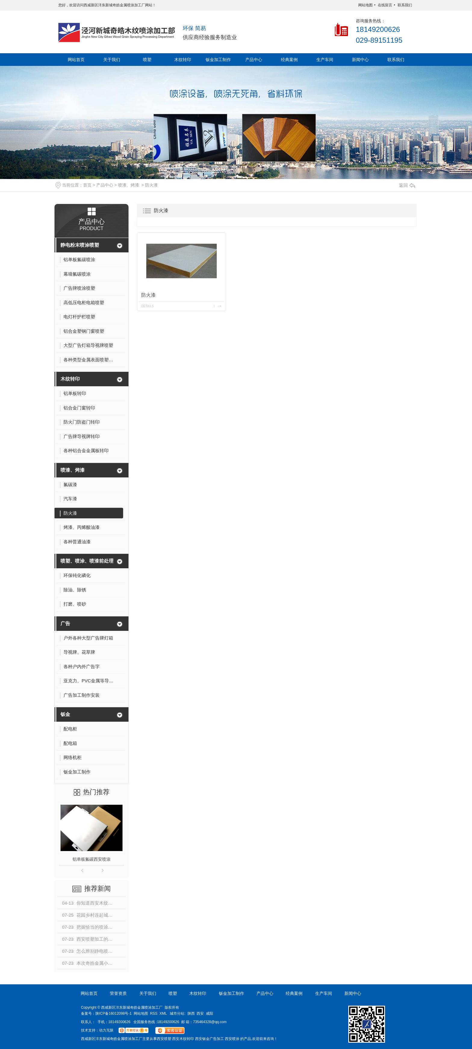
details (147, 306)
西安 (200, 1013)
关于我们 (111, 59)
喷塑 (147, 59)
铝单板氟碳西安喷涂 (91, 859)
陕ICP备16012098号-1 (113, 1013)
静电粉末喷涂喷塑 (80, 245)
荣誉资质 (118, 993)
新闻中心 (360, 59)
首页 (87, 185)
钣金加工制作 (218, 59)
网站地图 (365, 5)
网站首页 (76, 59)
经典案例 (289, 59)
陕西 (191, 1013)
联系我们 (405, 5)
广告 (65, 623)
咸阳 (209, 1013)
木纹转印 (182, 59)
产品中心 (253, 59)
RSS (153, 1013)
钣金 (65, 714)
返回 (407, 185)
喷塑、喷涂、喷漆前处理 (87, 560)
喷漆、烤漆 (128, 185)
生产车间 (324, 59)
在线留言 (385, 5)
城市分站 (177, 1013)
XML (163, 1013)
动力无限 (106, 1030)
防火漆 (151, 185)
